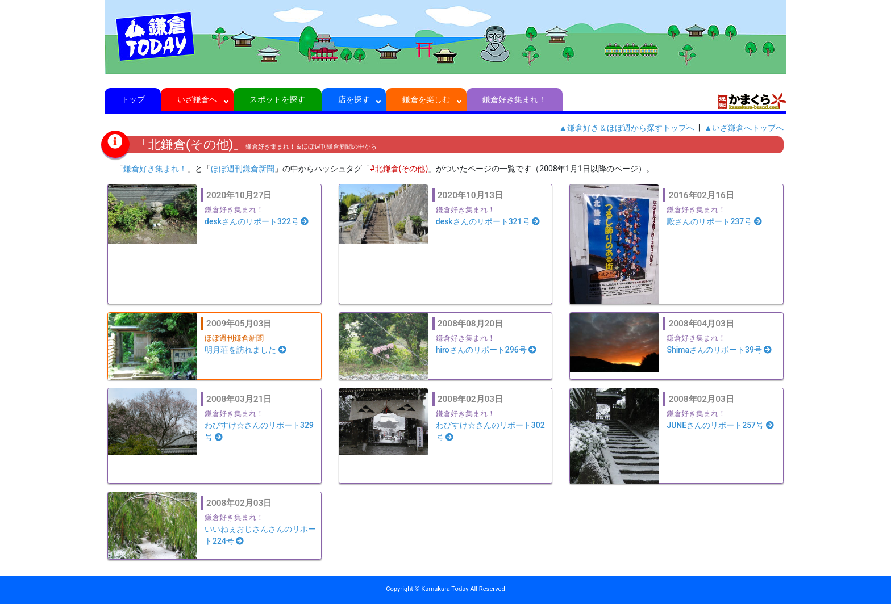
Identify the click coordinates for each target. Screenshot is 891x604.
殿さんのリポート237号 (714, 221)
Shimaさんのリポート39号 (719, 349)
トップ (133, 99)
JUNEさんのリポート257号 (720, 425)
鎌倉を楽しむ (426, 99)
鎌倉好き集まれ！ (514, 99)
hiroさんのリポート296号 (486, 349)
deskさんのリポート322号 (257, 221)
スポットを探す (277, 99)
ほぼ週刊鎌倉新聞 (242, 168)
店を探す (354, 99)
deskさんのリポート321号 (488, 221)
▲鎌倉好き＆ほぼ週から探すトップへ (626, 127)
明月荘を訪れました (245, 349)
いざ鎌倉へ (197, 99)
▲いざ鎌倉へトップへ (744, 127)
